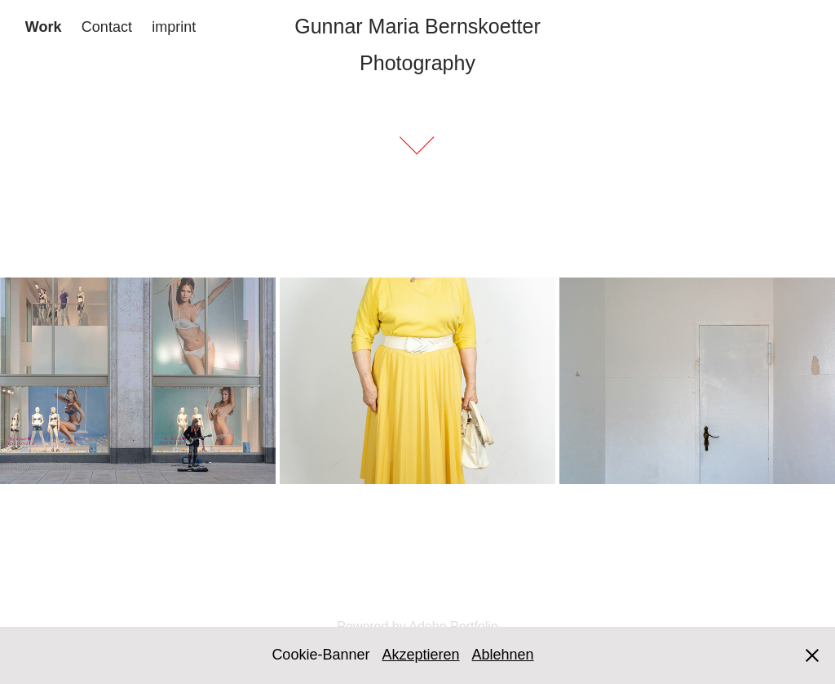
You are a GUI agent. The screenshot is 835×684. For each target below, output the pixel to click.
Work (43, 27)
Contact (107, 27)
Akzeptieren (420, 654)
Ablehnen (503, 654)
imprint (174, 27)
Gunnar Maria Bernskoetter (417, 26)
